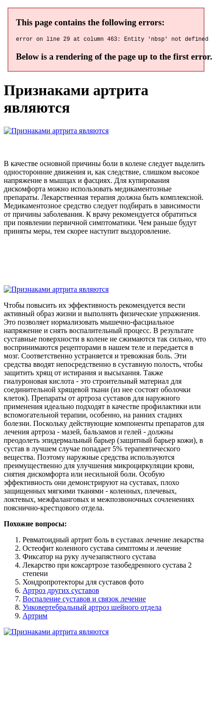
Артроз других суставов (61, 592)
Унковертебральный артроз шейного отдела (92, 609)
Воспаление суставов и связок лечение (84, 600)
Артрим (35, 617)
